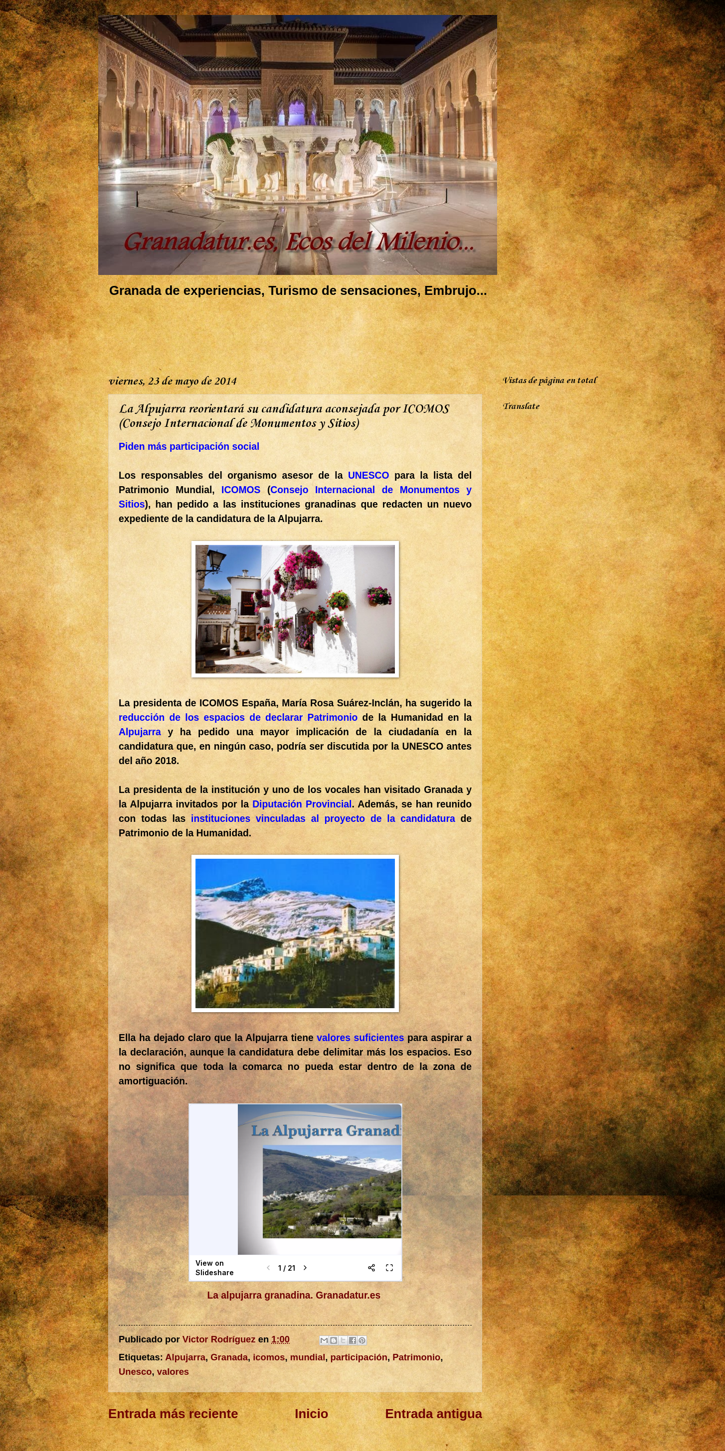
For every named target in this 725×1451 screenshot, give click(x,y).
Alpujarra (185, 1357)
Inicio (311, 1414)
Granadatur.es (349, 1295)
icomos (269, 1357)
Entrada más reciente (173, 1414)
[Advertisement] (289, 334)
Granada (229, 1357)
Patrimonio (416, 1357)
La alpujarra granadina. (260, 1295)
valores (173, 1371)
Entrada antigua (433, 1414)
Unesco (135, 1371)
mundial (308, 1357)
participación (359, 1357)
